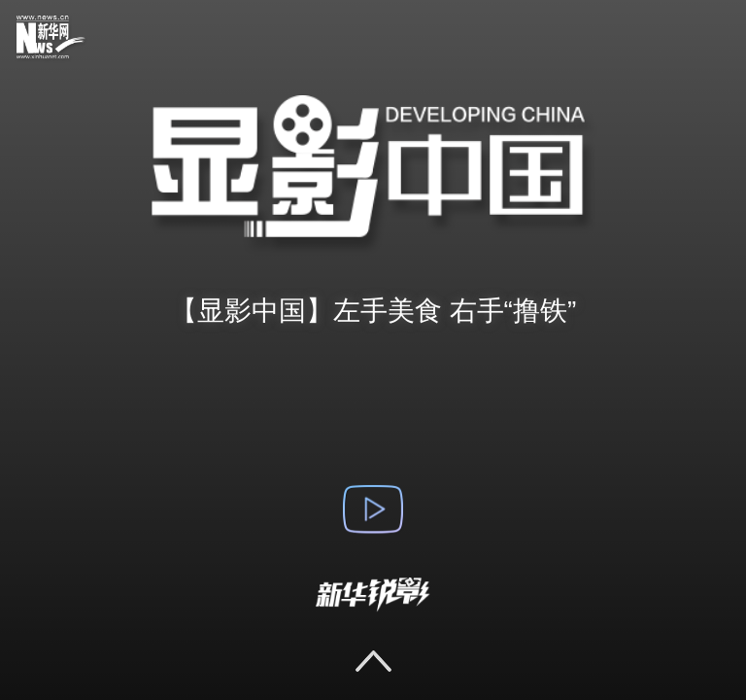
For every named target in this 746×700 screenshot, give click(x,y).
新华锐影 (373, 595)
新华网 (63, 39)
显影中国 (373, 175)
